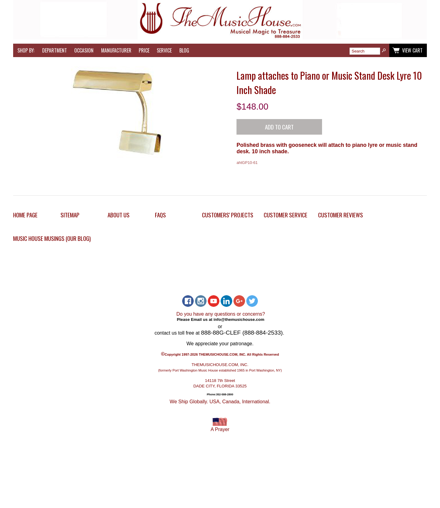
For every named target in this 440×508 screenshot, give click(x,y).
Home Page (25, 214)
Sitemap (70, 214)
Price (144, 50)
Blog (184, 50)
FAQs (160, 214)
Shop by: (26, 50)
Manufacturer (116, 50)
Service (164, 50)
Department (54, 50)
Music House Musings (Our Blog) (52, 238)
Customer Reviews (340, 214)
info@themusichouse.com (239, 319)
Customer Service (285, 214)
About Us (119, 214)
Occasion (84, 50)
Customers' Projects (227, 214)
